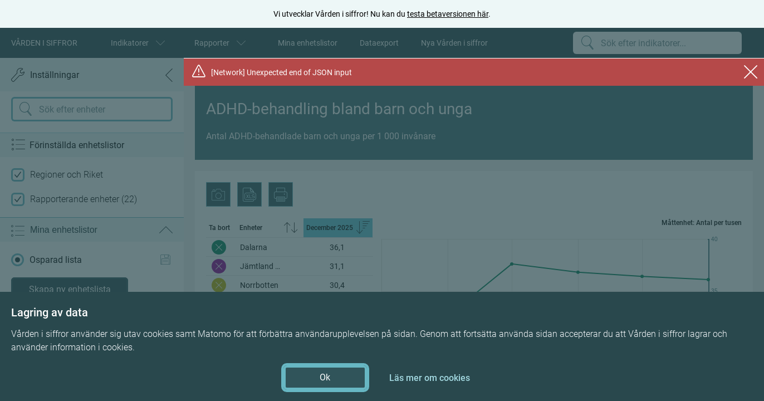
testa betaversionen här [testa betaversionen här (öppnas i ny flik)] (447, 13)
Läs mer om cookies (429, 378)
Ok (325, 377)
